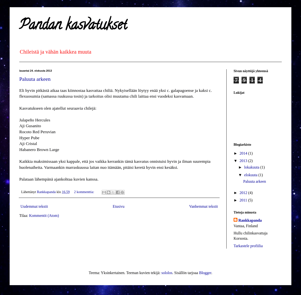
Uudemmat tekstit (34, 206)
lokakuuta (252, 167)
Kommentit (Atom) (44, 215)
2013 (244, 161)
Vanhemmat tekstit (203, 206)
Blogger (205, 273)
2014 (244, 153)
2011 (244, 200)
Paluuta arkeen (35, 79)
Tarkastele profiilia (248, 246)
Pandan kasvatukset (73, 26)
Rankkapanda (250, 220)
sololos (166, 273)
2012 (244, 193)
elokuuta (251, 175)
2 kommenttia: (84, 192)
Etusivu (118, 206)
